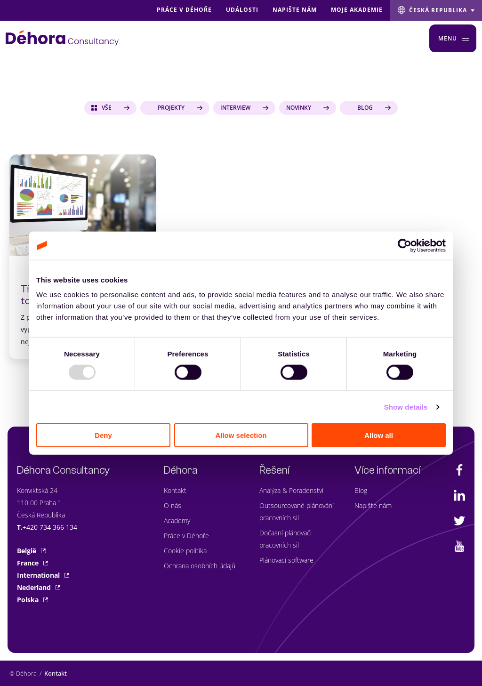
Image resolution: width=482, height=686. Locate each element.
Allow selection (240, 435)
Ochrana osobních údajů (199, 565)
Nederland (38, 587)
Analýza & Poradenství (291, 490)
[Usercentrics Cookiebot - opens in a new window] (404, 245)
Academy (177, 520)
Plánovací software (286, 560)
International (43, 575)
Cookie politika (185, 550)
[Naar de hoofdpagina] (62, 38)
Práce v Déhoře (186, 535)
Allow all (378, 435)
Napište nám (373, 505)
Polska (32, 599)
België (31, 550)
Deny (103, 435)
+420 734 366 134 (50, 527)
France (32, 562)
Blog (360, 490)
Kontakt (175, 490)
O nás (172, 505)
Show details (406, 407)
